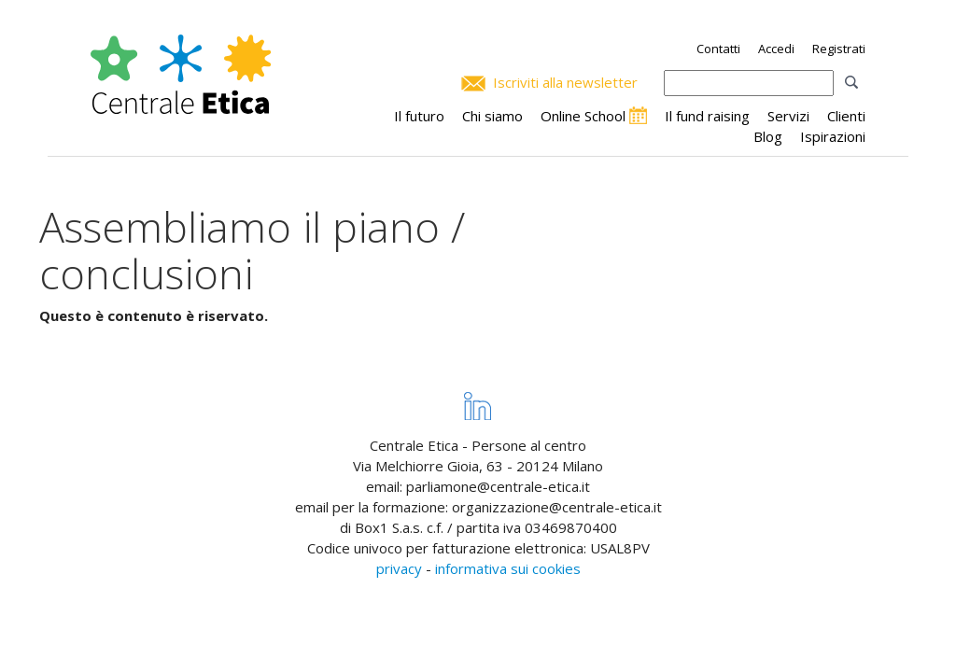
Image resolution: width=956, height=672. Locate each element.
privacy (399, 568)
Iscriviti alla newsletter (565, 82)
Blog (767, 136)
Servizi (788, 115)
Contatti (718, 48)
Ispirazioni (832, 136)
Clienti (846, 115)
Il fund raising (707, 115)
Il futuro (419, 115)
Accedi (776, 48)
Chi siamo (492, 115)
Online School (583, 115)
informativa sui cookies (508, 568)
